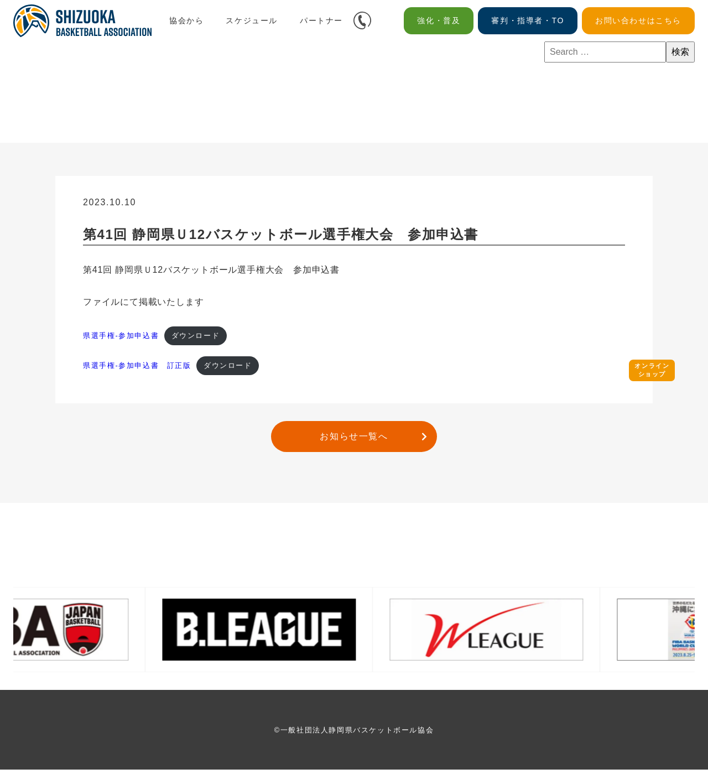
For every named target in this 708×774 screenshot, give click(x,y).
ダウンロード (195, 337)
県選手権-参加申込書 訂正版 (137, 369)
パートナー (321, 20)
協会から (186, 20)
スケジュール (252, 20)
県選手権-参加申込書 (121, 337)
